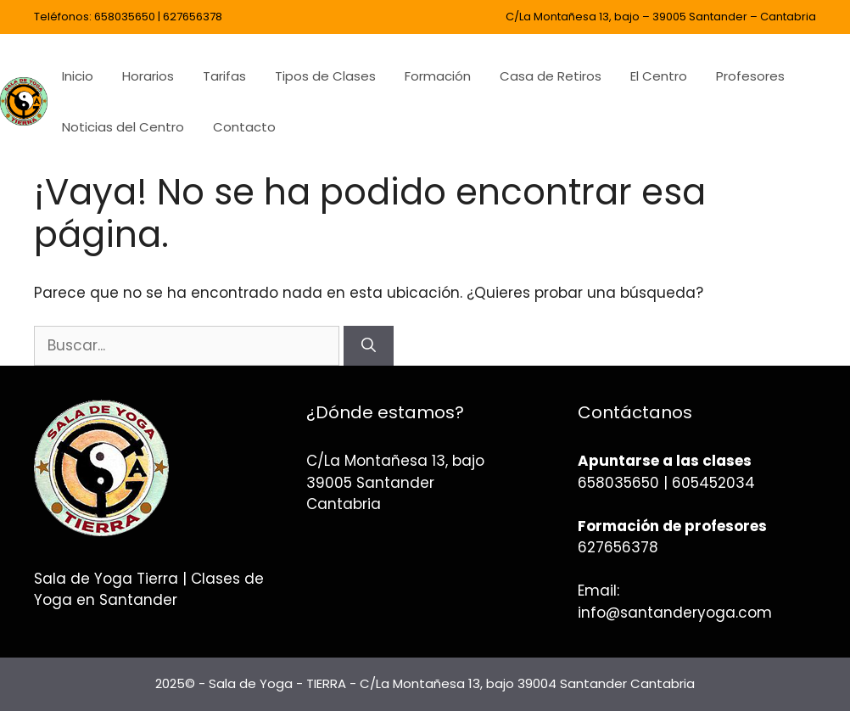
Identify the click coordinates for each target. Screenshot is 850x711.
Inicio (77, 76)
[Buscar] (369, 346)
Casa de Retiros (550, 76)
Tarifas (224, 76)
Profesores (750, 76)
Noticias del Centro (123, 127)
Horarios (148, 76)
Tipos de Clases (325, 76)
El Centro (658, 76)
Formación (438, 76)
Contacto (244, 127)
